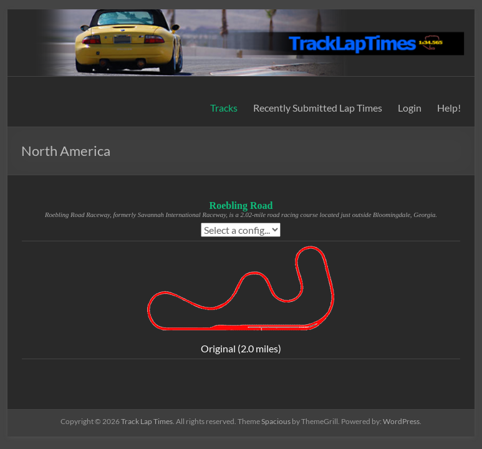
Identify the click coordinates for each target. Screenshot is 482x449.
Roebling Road (241, 205)
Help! (449, 107)
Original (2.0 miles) (241, 348)
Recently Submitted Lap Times (317, 107)
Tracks (224, 107)
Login (410, 107)
